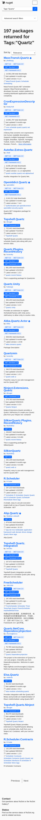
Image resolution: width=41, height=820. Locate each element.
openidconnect (25, 206)
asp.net (9, 530)
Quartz (18, 81)
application (28, 530)
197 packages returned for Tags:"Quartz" (19, 36)
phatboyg (10, 60)
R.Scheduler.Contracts (18, 739)
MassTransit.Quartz (16, 58)
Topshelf (9, 236)
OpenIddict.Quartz (15, 182)
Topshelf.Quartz (14, 219)
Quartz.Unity (12, 284)
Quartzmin (10, 353)
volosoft (16, 516)
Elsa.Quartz (11, 675)
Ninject (14, 407)
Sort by (7, 52)
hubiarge (9, 287)
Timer (28, 606)
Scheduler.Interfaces (11, 760)
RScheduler (8, 500)
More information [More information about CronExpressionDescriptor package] (25, 144)
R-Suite (9, 481)
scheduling (20, 691)
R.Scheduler (12, 478)
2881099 (9, 585)
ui (15, 377)
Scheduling (8, 83)
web (12, 377)
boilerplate (19, 530)
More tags (17, 500)
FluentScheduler (23, 608)
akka (8, 344)
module (12, 691)
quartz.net (26, 127)
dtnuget (9, 222)
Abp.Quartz (11, 513)
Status (5, 810)
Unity (13, 307)
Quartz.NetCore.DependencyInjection (17, 629)
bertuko (9, 548)
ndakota (9, 677)
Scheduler (25, 81)
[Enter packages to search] (17, 9)
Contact (6, 798)
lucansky (9, 254)
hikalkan (9, 516)
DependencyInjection (19, 654)
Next (26, 780)
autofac (14, 173)
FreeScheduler (13, 582)
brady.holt (10, 107)
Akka (8, 324)
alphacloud (29, 173)
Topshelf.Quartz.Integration (14, 544)
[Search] (35, 9)
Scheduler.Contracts (11, 758)
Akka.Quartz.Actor (16, 321)
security (15, 208)
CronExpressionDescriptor (19, 102)
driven (24, 532)
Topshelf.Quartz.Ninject (19, 705)
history (18, 275)
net (5, 497)
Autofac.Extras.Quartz (18, 150)
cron (7, 127)
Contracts (17, 756)
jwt (18, 206)
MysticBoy (10, 426)
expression (8, 130)
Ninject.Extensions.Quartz (16, 389)
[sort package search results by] (23, 53)
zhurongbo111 (11, 634)
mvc (13, 530)
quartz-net (21, 173)
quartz (19, 127)
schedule (13, 127)
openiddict (10, 185)
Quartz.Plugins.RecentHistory (14, 250)
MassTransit (10, 81)
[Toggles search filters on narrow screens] (34, 18)
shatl (8, 153)
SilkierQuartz (12, 451)
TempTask (8, 608)
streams (13, 344)
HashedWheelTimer (11, 610)
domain (18, 532)
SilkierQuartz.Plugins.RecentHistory (18, 421)
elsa (7, 691)
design (29, 532)
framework (8, 532)
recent (13, 275)
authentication (11, 206)
